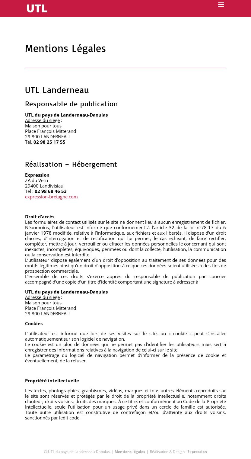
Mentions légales (130, 451)
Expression (197, 451)
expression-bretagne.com (51, 197)
